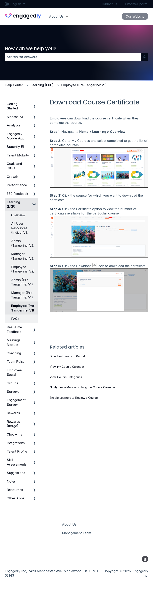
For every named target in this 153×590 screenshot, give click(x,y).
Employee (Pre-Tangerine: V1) (84, 85)
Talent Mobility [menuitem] (18, 155)
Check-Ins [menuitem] (14, 434)
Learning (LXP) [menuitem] (13, 204)
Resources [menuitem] (15, 490)
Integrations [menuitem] (16, 443)
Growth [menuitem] (12, 177)
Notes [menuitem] (11, 481)
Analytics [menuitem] (14, 125)
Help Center (14, 85)
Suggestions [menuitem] (16, 473)
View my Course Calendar (67, 366)
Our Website (135, 16)
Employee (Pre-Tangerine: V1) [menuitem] (23, 308)
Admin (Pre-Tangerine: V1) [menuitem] (22, 282)
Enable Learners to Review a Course (74, 397)
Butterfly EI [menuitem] (15, 147)
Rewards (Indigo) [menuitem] (13, 424)
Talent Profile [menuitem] (17, 451)
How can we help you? (30, 48)
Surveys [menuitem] (13, 392)
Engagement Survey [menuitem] (16, 402)
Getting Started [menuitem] (12, 106)
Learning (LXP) (42, 85)
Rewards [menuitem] (13, 413)
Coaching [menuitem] (14, 353)
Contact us (109, 4)
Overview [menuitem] (18, 215)
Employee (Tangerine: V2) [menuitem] (22, 269)
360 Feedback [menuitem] (17, 194)
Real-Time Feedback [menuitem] (14, 329)
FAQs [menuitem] (15, 319)
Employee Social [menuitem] (14, 372)
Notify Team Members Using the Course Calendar (82, 387)
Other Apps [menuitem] (15, 498)
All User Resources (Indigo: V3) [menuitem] (19, 227)
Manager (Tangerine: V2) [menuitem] (22, 256)
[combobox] (73, 57)
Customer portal (136, 4)
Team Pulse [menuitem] (16, 362)
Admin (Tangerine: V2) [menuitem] (22, 243)
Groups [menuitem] (12, 383)
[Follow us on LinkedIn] (145, 559)
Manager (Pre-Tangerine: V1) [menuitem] (22, 295)
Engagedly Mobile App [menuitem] (15, 136)
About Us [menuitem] (69, 524)
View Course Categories (66, 377)
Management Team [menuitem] (76, 533)
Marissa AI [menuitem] (15, 117)
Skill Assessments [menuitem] (16, 462)
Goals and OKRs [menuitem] (14, 166)
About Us (56, 16)
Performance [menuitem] (17, 185)
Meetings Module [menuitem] (13, 342)
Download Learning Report (67, 356)
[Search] (144, 57)
